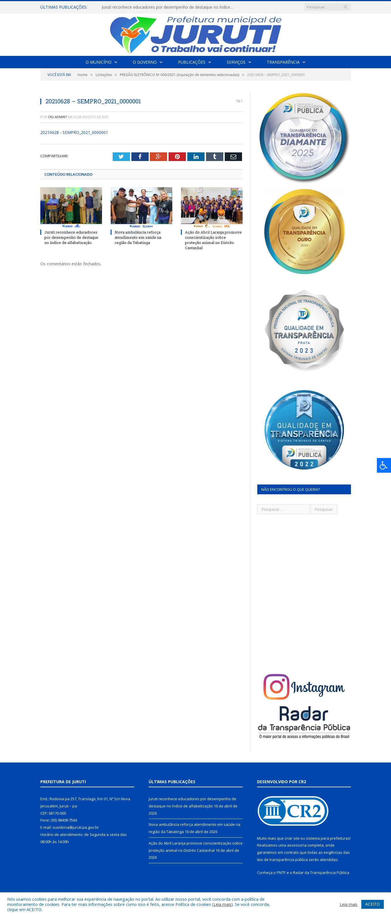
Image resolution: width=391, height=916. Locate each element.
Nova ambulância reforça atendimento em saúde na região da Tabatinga (138, 237)
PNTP (281, 872)
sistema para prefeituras (328, 838)
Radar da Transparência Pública (321, 872)
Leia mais (222, 904)
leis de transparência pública (282, 859)
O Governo (145, 62)
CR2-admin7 (57, 117)
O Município (99, 62)
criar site (292, 838)
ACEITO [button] (372, 904)
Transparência (283, 62)
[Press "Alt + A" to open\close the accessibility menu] (384, 465)
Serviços (236, 62)
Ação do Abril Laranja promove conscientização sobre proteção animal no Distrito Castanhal (213, 239)
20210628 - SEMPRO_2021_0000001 (74, 132)
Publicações (191, 62)
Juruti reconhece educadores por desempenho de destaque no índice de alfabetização (168, 7)
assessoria (297, 845)
